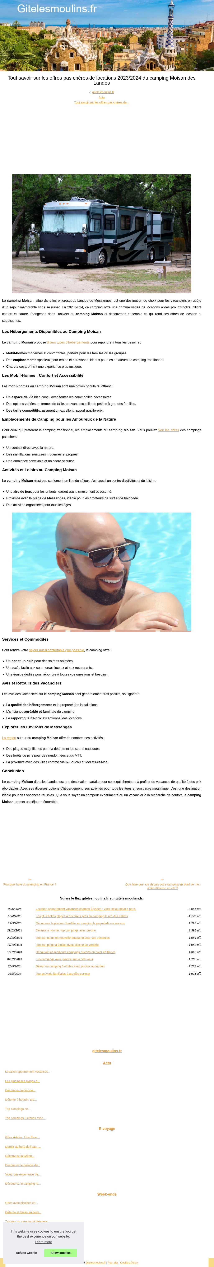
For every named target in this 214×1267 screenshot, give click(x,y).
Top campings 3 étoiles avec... (25, 1118)
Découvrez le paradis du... (22, 1165)
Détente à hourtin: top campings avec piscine (66, 930)
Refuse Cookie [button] (26, 1252)
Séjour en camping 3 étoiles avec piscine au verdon (70, 966)
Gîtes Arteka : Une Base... (22, 1137)
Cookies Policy (129, 1262)
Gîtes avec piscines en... (21, 1203)
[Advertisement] (101, 136)
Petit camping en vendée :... (23, 1249)
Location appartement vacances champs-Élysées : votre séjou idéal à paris (86, 908)
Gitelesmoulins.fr (96, 1262)
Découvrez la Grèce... (19, 1156)
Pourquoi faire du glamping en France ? (29, 884)
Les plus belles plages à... (22, 1081)
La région (9, 738)
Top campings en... (18, 1109)
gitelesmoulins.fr (103, 92)
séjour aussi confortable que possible (56, 650)
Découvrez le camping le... (23, 1183)
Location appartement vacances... (27, 1071)
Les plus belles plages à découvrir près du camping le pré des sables (82, 916)
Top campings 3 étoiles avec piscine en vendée (67, 944)
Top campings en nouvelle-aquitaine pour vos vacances (73, 937)
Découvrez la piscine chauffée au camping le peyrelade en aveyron (80, 923)
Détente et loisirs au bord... (23, 1212)
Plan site (113, 1262)
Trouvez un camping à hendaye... (27, 1221)
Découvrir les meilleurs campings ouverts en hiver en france (76, 952)
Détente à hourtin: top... (21, 1099)
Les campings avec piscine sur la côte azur (64, 959)
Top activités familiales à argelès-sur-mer (63, 973)
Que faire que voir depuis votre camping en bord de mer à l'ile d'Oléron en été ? (162, 886)
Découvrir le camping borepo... (25, 1240)
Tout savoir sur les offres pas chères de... (101, 102)
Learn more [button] (43, 1242)
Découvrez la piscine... (20, 1090)
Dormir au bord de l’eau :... (23, 1146)
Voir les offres (168, 430)
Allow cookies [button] (61, 1252)
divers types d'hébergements (68, 342)
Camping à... (13, 1231)
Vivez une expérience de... (23, 1174)
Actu (102, 97)
